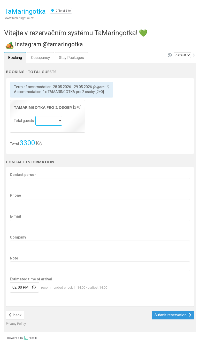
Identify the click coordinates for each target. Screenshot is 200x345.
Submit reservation (173, 315)
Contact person (23, 175)
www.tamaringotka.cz (19, 18)
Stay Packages (71, 57)
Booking (15, 57)
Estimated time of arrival (31, 279)
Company (18, 237)
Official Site (61, 10)
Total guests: (24, 120)
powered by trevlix (22, 337)
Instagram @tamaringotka (49, 44)
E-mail (15, 216)
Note (14, 258)
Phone (15, 195)
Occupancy (40, 57)
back (15, 315)
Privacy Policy (16, 324)
